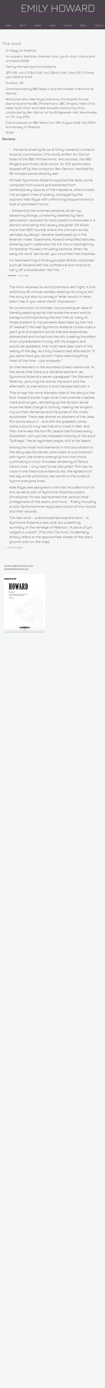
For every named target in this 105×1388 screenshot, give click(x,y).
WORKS (37, 25)
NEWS (52, 25)
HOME (8, 25)
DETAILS (10, 132)
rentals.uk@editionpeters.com (18, 565)
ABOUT (22, 25)
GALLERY (67, 25)
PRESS (83, 25)
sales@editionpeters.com (16, 568)
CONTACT (99, 25)
